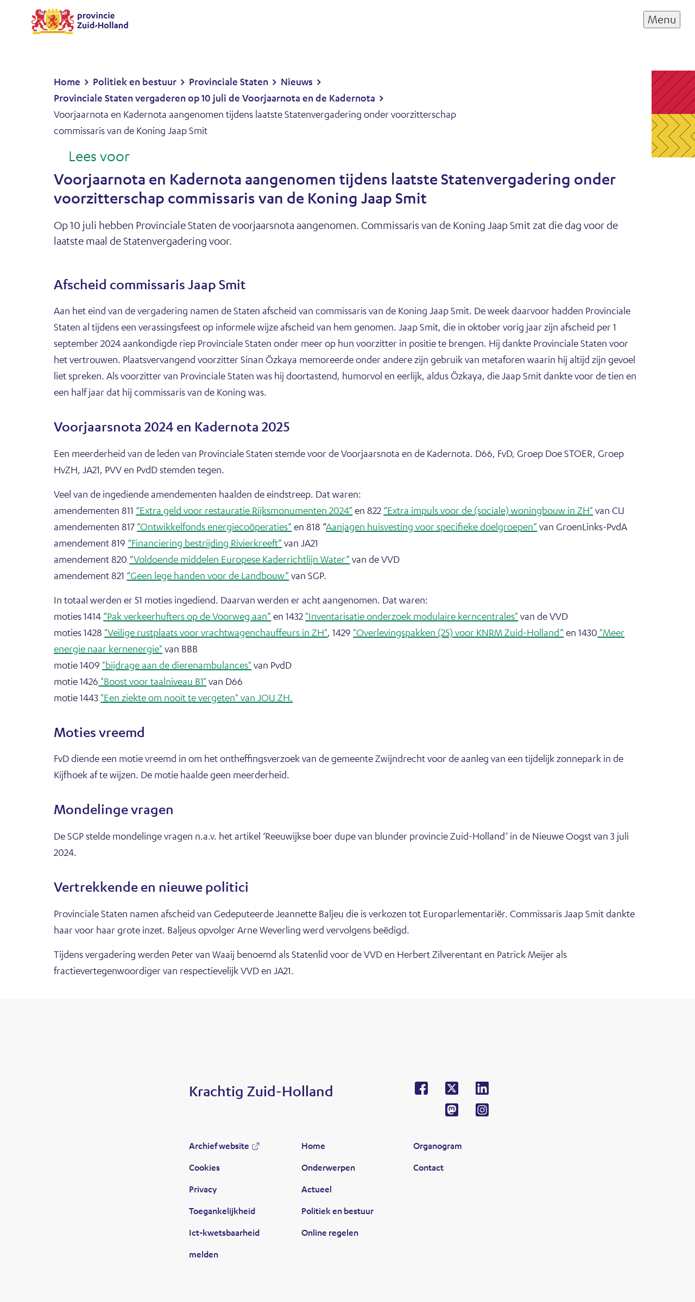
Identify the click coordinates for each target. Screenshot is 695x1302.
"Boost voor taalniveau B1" (152, 681)
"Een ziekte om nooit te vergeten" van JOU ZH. (196, 697)
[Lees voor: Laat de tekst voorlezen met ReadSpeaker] (91, 157)
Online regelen (329, 1232)
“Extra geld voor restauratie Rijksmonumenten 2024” (244, 510)
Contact (428, 1167)
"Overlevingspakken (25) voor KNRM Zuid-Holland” (458, 632)
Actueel (316, 1189)
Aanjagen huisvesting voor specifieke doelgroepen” (431, 526)
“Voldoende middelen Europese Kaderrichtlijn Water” (239, 559)
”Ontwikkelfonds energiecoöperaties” (214, 526)
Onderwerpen (328, 1167)
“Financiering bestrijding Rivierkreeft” (205, 543)
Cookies (204, 1167)
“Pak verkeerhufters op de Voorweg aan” (187, 616)
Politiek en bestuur (337, 1210)
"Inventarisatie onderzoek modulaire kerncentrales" (411, 616)
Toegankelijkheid (222, 1210)
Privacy (203, 1189)
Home (313, 1145)
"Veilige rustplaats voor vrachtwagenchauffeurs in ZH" (215, 632)
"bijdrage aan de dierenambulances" (176, 665)
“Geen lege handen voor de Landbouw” (208, 575)
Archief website (219, 1145)
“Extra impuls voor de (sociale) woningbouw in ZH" (488, 510)
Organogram (437, 1145)
